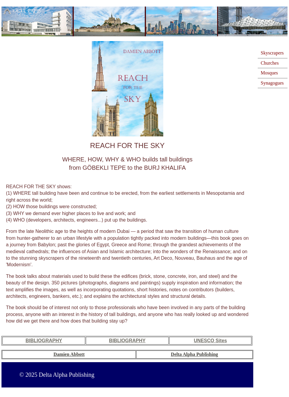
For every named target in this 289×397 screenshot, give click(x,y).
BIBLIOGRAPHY (44, 340)
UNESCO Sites (210, 340)
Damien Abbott (69, 354)
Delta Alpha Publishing (194, 354)
